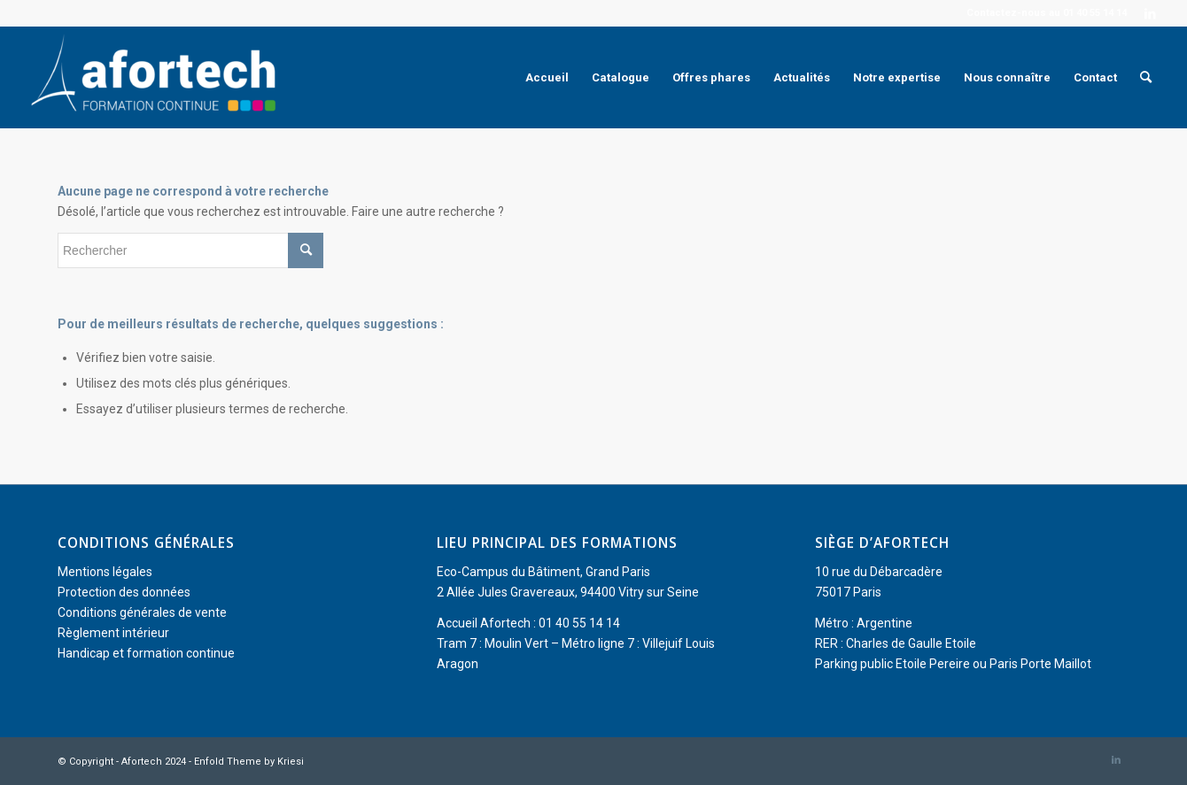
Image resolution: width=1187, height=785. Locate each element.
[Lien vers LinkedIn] (1150, 13)
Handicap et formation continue (146, 653)
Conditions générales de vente (142, 612)
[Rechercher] (1146, 77)
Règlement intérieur (113, 633)
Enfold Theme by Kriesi (249, 761)
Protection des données (124, 592)
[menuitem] (547, 77)
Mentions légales (105, 572)
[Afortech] (157, 77)
